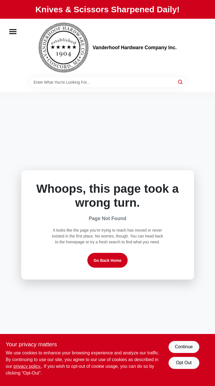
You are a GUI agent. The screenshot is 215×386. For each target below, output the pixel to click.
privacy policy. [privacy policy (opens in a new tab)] (27, 366)
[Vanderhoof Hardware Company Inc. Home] (63, 48)
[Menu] (13, 31)
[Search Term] (107, 82)
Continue (184, 346)
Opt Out (183, 362)
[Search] (181, 81)
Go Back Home (107, 260)
